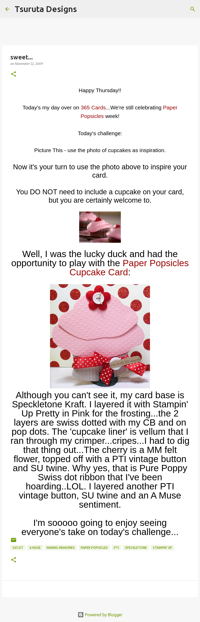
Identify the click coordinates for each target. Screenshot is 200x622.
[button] (13, 74)
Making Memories (61, 547)
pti (116, 547)
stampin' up (162, 547)
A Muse (35, 547)
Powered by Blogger (100, 614)
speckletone (136, 547)
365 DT (17, 547)
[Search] (84, 9)
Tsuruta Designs (46, 9)
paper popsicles (94, 547)
